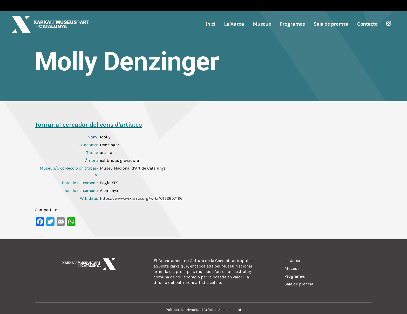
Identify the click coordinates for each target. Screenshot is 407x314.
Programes (294, 276)
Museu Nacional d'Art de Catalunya (133, 168)
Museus (292, 268)
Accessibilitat (229, 310)
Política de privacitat (183, 310)
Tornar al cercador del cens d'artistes (88, 124)
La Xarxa (292, 260)
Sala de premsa (298, 284)
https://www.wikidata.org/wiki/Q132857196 (141, 198)
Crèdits (210, 310)
